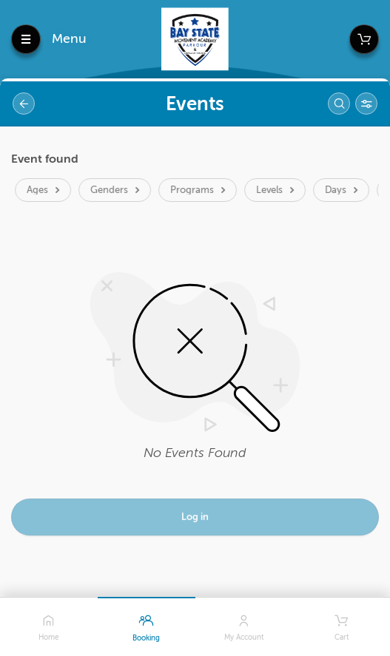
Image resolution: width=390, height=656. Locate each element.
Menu (69, 38)
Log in (195, 518)
